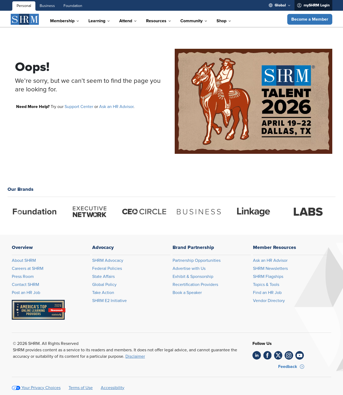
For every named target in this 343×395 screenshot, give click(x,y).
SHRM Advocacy (107, 260)
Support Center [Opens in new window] (79, 107)
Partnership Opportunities (197, 260)
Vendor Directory (269, 301)
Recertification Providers (195, 284)
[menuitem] (279, 5)
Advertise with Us (189, 268)
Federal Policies (107, 268)
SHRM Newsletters (270, 268)
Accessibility (112, 388)
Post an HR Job (26, 292)
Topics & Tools (266, 284)
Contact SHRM (25, 284)
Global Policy (104, 284)
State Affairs (103, 276)
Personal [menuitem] (24, 6)
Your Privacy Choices (41, 388)
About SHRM (24, 260)
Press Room (23, 276)
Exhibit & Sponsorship (193, 276)
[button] (309, 19)
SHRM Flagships (268, 276)
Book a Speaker (187, 292)
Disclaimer (135, 356)
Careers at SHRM (27, 268)
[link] (256, 355)
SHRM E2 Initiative (109, 301)
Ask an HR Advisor (116, 107)
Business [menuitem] (47, 6)
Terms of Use (81, 388)
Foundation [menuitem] (73, 6)
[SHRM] (25, 19)
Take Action (103, 292)
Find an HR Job (267, 292)
